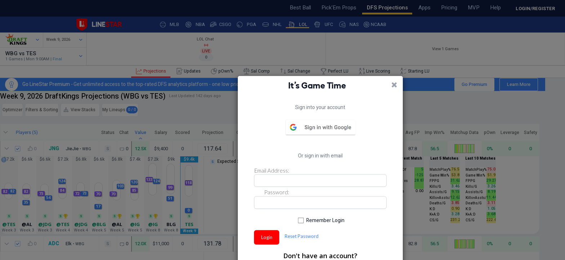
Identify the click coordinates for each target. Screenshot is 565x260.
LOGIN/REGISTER (535, 8)
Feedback (28, 6)
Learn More (504, 89)
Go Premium (459, 89)
